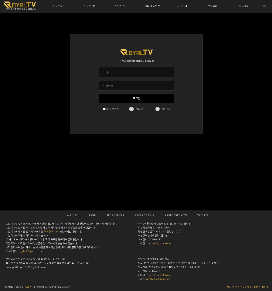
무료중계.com (51, 231)
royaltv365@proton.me (30, 251)
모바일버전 (202, 215)
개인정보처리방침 (115, 215)
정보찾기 (140, 109)
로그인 (137, 98)
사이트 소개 (73, 215)
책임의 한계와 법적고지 (175, 215)
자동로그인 (111, 109)
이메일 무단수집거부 (144, 215)
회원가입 (166, 109)
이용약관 (93, 215)
